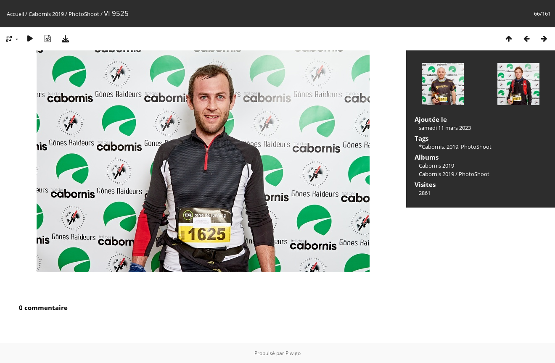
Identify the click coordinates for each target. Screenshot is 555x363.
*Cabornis (431, 146)
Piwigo (293, 353)
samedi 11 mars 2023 (445, 128)
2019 (452, 146)
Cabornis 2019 (46, 14)
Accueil (15, 14)
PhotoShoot (84, 14)
